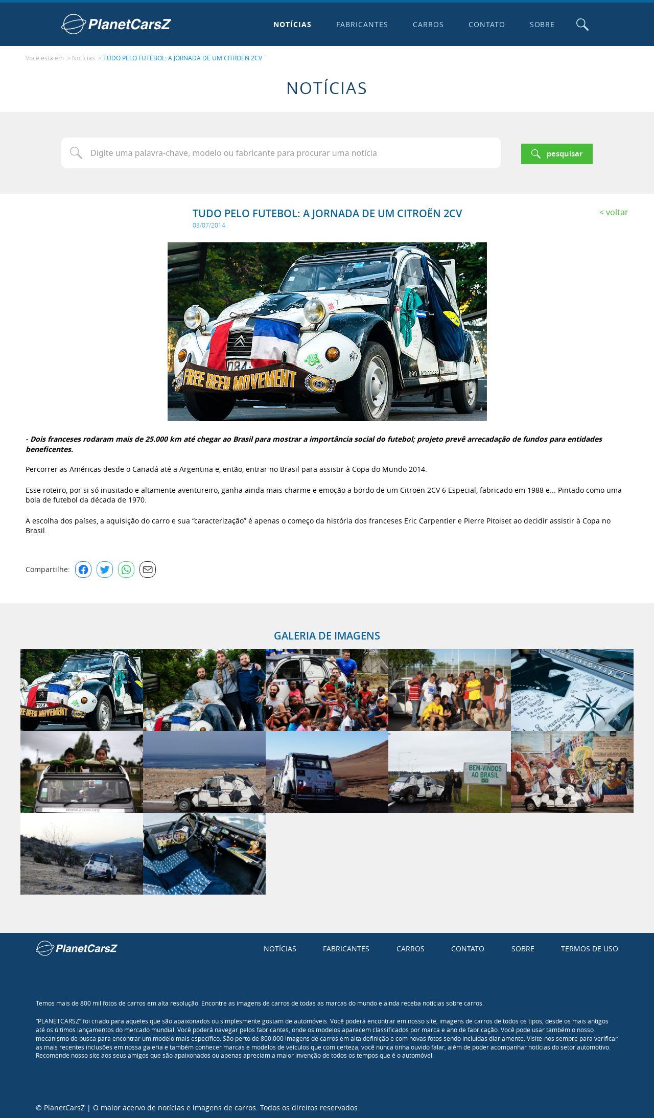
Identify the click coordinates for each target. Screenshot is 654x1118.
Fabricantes (360, 24)
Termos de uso (589, 946)
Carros (425, 24)
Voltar (617, 209)
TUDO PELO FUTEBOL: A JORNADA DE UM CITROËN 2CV (182, 57)
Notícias (290, 24)
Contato (484, 24)
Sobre (540, 24)
